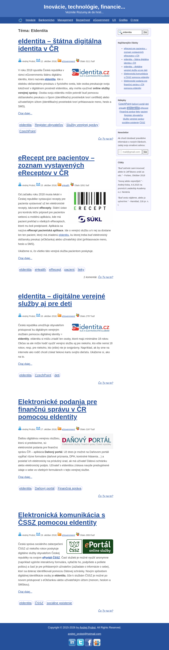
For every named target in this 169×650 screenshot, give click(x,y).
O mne (135, 20)
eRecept (55, 269)
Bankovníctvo (47, 20)
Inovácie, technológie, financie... (84, 7)
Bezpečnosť (83, 20)
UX (114, 20)
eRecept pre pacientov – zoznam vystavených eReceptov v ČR (56, 165)
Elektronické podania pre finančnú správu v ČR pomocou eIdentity (57, 409)
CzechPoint (27, 131)
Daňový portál (44, 488)
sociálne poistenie (59, 603)
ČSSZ (39, 603)
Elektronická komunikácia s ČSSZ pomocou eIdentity (61, 518)
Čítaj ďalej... (25, 113)
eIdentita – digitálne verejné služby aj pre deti (61, 299)
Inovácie (31, 20)
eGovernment (101, 20)
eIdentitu (64, 234)
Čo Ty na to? (105, 138)
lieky (81, 269)
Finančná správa (69, 488)
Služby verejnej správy (82, 124)
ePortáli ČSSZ (51, 557)
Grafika (123, 20)
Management (65, 20)
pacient (69, 269)
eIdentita (50, 79)
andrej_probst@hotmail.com (84, 633)
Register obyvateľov (49, 124)
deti (57, 375)
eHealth (65, 185)
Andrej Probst (88, 627)
